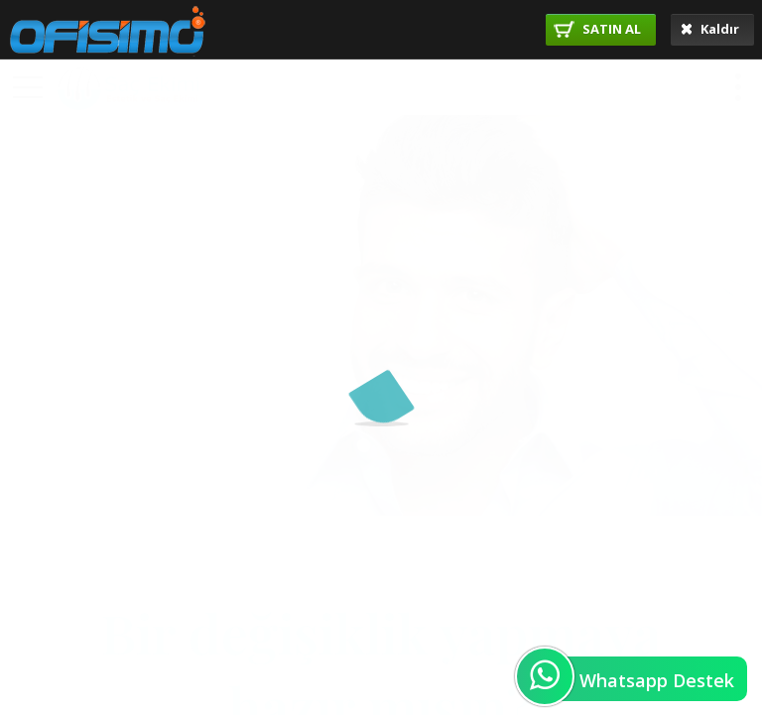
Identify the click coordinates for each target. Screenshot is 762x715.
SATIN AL (597, 29)
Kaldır (710, 29)
